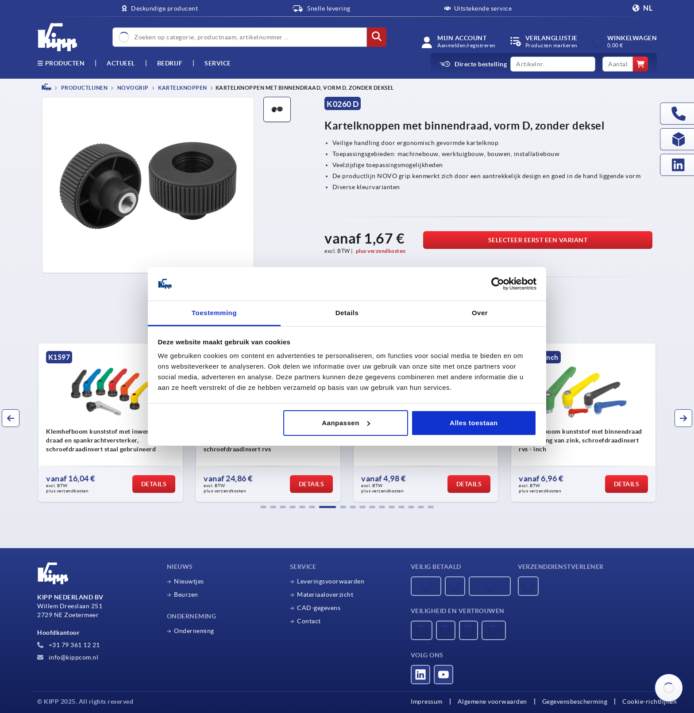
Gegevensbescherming (575, 701)
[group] (111, 422)
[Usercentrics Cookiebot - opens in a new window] (497, 283)
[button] (263, 507)
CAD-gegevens (318, 607)
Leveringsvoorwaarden (330, 581)
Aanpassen (346, 423)
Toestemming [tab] (214, 312)
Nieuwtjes (189, 581)
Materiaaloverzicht (325, 594)
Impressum (427, 701)
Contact (309, 621)
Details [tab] (347, 312)
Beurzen (186, 594)
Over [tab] (480, 312)
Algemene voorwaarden (492, 701)
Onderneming (194, 630)
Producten (61, 63)
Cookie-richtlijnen (649, 701)
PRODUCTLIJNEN (84, 88)
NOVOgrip (132, 88)
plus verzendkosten (381, 251)
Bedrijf (170, 63)
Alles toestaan (474, 423)
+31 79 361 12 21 (68, 644)
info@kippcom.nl (67, 657)
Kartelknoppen (182, 88)
